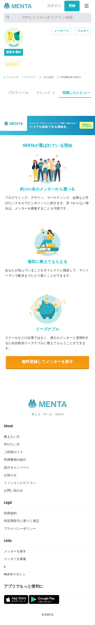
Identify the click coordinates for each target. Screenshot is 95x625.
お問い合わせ (13, 490)
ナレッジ (45, 93)
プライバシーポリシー (20, 528)
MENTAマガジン (15, 574)
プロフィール (18, 93)
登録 (72, 6)
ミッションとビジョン (20, 482)
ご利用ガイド (13, 452)
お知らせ (10, 475)
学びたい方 (12, 444)
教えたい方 (12, 437)
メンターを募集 (15, 559)
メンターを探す (15, 551)
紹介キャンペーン (17, 467)
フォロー (83, 31)
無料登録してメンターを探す (47, 362)
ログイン (54, 6)
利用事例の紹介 (15, 459)
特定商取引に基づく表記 (21, 521)
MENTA (48, 614)
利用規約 (10, 513)
